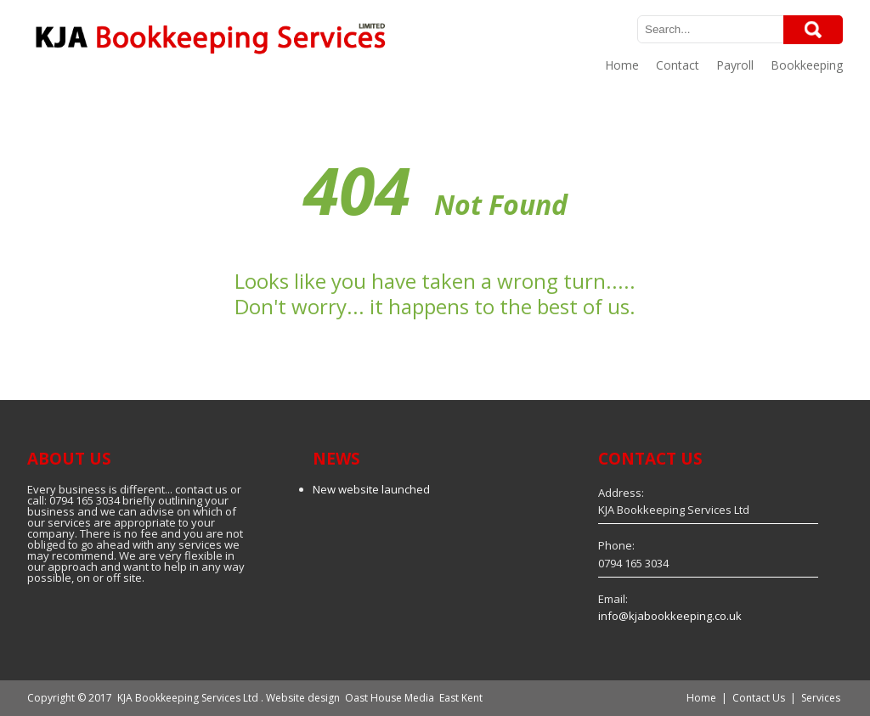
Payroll (735, 65)
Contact (677, 65)
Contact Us (758, 698)
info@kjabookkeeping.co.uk (670, 615)
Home (622, 65)
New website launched (371, 489)
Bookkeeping (807, 65)
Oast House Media (389, 698)
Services (820, 698)
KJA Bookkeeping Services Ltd (187, 698)
